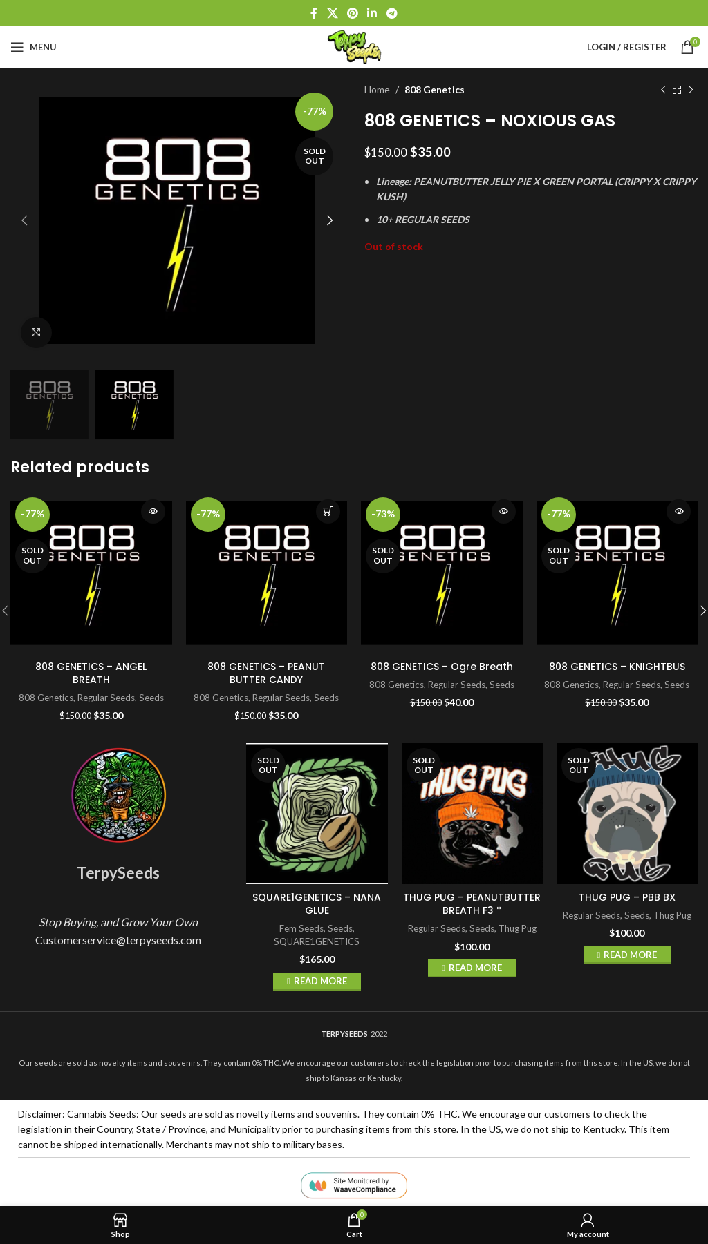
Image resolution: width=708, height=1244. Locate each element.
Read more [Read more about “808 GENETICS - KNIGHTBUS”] (679, 511)
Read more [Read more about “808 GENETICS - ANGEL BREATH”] (153, 511)
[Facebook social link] (314, 13)
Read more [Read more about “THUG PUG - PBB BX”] (630, 954)
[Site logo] (354, 46)
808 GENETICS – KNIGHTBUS (617, 666)
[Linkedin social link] (372, 13)
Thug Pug (518, 928)
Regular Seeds (106, 697)
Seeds (151, 697)
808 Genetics (434, 89)
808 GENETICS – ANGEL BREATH (91, 673)
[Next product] (691, 90)
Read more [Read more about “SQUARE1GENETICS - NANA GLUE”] (320, 980)
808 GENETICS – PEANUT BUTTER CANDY (266, 673)
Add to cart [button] (328, 511)
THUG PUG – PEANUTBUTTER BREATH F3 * (472, 904)
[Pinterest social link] (352, 13)
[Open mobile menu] (33, 47)
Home (377, 89)
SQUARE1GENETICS (317, 941)
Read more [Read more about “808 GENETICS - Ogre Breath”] (504, 511)
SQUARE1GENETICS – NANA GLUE (316, 904)
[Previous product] (663, 90)
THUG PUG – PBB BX (627, 897)
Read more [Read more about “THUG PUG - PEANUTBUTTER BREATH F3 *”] (475, 967)
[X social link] (332, 13)
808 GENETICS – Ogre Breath (442, 666)
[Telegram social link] (392, 13)
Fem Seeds (301, 928)
